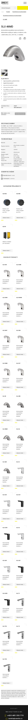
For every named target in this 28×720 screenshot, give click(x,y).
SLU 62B (5, 560)
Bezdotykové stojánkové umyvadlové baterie (12, 15)
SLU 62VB (5, 593)
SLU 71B (5, 626)
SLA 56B (18, 193)
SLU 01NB (18, 264)
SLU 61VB (5, 527)
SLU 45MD (5, 429)
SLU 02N (18, 330)
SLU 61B (5, 494)
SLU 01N (5, 264)
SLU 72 (18, 626)
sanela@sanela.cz (15, 718)
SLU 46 (18, 429)
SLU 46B (5, 461)
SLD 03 (4, 226)
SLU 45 (4, 396)
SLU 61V (18, 494)
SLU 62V (18, 560)
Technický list (6, 178)
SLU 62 (18, 527)
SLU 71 (18, 593)
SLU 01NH (5, 297)
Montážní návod (7, 175)
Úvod (2, 11)
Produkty (8, 11)
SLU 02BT (5, 330)
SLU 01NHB (19, 297)
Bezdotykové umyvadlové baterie (19, 11)
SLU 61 (18, 461)
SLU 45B (18, 396)
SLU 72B (5, 659)
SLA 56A (5, 193)
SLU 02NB (5, 363)
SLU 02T (18, 363)
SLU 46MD (5, 19)
